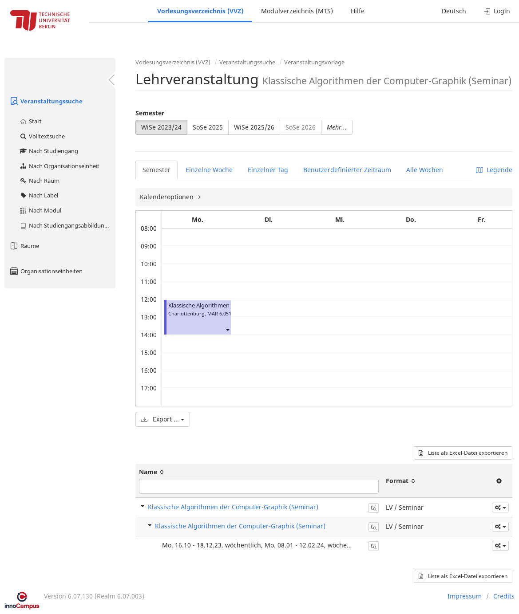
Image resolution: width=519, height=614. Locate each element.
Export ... (162, 419)
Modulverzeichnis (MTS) (297, 11)
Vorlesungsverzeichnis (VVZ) (200, 11)
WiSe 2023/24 (161, 127)
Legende (494, 169)
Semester (149, 113)
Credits (504, 596)
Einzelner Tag (268, 169)
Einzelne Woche (209, 169)
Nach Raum (39, 181)
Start (30, 121)
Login (497, 11)
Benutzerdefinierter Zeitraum (347, 169)
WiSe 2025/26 (254, 127)
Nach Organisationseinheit (59, 166)
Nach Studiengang (48, 151)
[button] (227, 329)
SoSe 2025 (208, 127)
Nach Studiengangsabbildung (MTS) (67, 225)
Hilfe (357, 11)
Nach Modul (40, 210)
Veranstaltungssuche (46, 101)
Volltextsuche (42, 136)
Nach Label (38, 195)
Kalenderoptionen (167, 197)
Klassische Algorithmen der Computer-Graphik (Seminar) (233, 507)
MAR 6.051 (219, 313)
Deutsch (454, 11)
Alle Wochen (424, 169)
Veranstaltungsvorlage (314, 62)
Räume (24, 246)
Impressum (465, 596)
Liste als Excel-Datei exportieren (463, 453)
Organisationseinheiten (46, 271)
